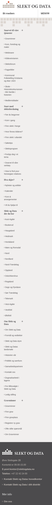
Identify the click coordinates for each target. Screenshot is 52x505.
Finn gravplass (11, 417)
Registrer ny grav (12, 423)
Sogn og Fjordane (12, 287)
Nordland (8, 259)
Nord (6, 253)
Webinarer (9, 53)
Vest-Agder (9, 304)
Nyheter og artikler (12, 185)
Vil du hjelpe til (11, 205)
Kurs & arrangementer (10, 198)
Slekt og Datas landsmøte (11, 348)
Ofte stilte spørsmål (13, 429)
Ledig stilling (10, 394)
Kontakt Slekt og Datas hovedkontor (22, 479)
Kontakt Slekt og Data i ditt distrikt (21, 484)
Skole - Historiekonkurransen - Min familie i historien (13, 90)
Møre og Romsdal (12, 247)
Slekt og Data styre (12, 341)
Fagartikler (9, 70)
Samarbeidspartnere (13, 366)
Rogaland (8, 281)
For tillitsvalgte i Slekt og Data (11, 387)
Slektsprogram (11, 149)
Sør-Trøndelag (11, 293)
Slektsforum (9, 64)
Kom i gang (9, 120)
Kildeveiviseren (11, 58)
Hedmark (8, 236)
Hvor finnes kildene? (13, 132)
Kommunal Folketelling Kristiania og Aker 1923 (13, 78)
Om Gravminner (11, 434)
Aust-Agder (9, 219)
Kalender (8, 191)
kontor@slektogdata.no (22, 469)
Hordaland (9, 242)
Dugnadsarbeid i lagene (11, 379)
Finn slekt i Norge (12, 126)
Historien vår (10, 355)
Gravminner (9, 39)
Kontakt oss (9, 372)
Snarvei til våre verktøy (11, 164)
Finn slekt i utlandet (13, 137)
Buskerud (8, 225)
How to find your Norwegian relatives (12, 172)
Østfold (7, 315)
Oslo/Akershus (11, 276)
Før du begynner (11, 115)
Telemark (8, 298)
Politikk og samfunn (13, 361)
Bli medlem (9, 13)
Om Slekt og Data (12, 330)
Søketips (8, 143)
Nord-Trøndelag (11, 264)
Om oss (7, 501)
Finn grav (8, 412)
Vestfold (8, 310)
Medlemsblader (11, 100)
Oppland (8, 270)
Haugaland (9, 231)
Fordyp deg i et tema (11, 155)
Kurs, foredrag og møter (12, 45)
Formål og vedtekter (13, 335)
